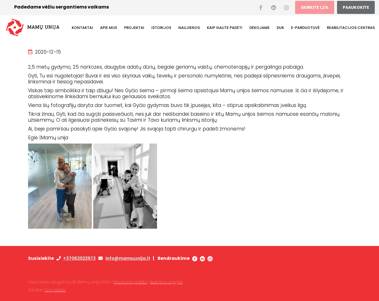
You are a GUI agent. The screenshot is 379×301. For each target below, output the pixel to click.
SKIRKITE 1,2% (315, 7)
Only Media (55, 290)
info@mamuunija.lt (127, 258)
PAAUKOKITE (356, 7)
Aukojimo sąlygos (166, 282)
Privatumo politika (130, 282)
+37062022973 (79, 258)
